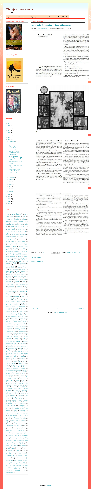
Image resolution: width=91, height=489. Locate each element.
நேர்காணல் (9, 388)
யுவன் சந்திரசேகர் (17, 433)
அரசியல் (15, 249)
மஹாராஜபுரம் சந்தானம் (16, 421)
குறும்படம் (8, 321)
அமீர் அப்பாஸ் (16, 248)
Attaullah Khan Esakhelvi (17, 214)
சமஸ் (19, 339)
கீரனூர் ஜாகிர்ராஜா (11, 316)
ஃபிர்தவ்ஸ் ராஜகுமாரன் (11, 298)
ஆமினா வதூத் (23, 263)
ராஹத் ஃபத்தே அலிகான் (16, 438)
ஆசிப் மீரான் (24, 259)
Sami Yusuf (18, 233)
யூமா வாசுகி (10, 435)
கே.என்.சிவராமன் (21, 324)
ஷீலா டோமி (8, 465)
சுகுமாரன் (10, 355)
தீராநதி (24, 370)
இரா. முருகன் (25, 272)
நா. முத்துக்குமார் (18, 376)
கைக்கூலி (17, 328)
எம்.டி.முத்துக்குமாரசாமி (11, 291)
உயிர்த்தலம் (8, 281)
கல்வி (18, 301)
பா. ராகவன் (15, 393)
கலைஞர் (13, 301)
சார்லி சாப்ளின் (19, 344)
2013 (9, 201)
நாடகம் (17, 380)
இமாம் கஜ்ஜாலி (21, 271)
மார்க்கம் (9, 423)
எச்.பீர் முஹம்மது (24, 284)
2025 (9, 121)
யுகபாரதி (9, 433)
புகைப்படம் (20, 406)
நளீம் (16, 375)
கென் (24, 321)
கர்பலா (22, 299)
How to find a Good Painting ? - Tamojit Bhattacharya (14, 153)
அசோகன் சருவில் (21, 241)
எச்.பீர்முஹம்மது (10, 286)
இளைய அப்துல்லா (11, 274)
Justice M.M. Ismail (10, 224)
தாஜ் (13, 363)
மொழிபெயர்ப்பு (9, 430)
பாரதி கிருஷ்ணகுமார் (13, 396)
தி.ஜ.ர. (7, 365)
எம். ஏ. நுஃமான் (21, 287)
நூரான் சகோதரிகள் (18, 385)
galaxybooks (8, 221)
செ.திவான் (8, 358)
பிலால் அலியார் (10, 405)
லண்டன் (16, 440)
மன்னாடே (23, 420)
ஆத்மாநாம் (18, 261)
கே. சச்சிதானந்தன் (22, 323)
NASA (13, 229)
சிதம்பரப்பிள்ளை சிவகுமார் (22, 346)
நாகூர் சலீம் (22, 378)
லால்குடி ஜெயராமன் (21, 442)
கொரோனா (23, 328)
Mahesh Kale (18, 228)
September (12, 177)
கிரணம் (17, 314)
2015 (9, 196)
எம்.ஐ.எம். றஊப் (21, 289)
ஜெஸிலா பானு (19, 458)
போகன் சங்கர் (12, 415)
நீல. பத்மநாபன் (12, 383)
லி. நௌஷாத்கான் (10, 443)
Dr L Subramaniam (15, 219)
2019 (9, 135)
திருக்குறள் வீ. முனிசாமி (19, 368)
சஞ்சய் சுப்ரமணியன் (12, 336)
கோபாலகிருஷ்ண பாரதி (11, 331)
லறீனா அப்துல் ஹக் (11, 442)
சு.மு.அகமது (24, 353)
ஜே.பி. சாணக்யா (13, 462)
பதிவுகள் (23, 391)
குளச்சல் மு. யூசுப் (13, 319)
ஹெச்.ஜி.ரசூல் (9, 472)
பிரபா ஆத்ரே (18, 401)
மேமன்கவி (25, 427)
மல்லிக (7, 420)
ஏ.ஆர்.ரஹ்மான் (15, 294)
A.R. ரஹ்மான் (16, 213)
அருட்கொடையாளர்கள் (12, 251)
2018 (9, 137)
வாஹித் (17, 450)
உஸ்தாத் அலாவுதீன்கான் (20, 282)
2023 (9, 125)
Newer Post (35, 308)
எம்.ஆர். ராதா (9, 289)
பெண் (15, 410)
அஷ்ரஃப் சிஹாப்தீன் (19, 258)
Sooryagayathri (14, 234)
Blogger (49, 485)
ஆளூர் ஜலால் (25, 264)
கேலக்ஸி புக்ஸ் (9, 328)
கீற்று (19, 316)
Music (9, 229)
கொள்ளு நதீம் (10, 329)
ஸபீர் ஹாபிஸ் (17, 465)
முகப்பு (10, 16)
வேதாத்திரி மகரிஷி (10, 453)
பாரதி (26, 395)
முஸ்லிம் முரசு (9, 427)
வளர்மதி (26, 447)
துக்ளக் (7, 371)
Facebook (24, 219)
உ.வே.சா (10, 279)
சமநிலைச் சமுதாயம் (11, 339)
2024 (9, 123)
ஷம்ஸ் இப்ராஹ (9, 463)
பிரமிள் (24, 401)
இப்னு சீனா (23, 269)
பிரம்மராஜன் (9, 403)
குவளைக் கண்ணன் (23, 318)
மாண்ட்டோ (24, 421)
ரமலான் (17, 435)
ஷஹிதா (16, 463)
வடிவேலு (8, 447)
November (12, 144)
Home (58, 308)
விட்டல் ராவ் (23, 452)
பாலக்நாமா (23, 396)
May (10, 186)
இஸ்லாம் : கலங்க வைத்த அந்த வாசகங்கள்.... (15, 162)
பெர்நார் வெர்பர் (19, 411)
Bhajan (23, 216)
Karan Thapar (19, 224)
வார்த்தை (18, 448)
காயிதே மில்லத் (22, 311)
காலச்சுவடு (9, 313)
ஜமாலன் (20, 455)
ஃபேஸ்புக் (22, 298)
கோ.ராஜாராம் (22, 329)
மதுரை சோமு (16, 418)
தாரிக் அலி (8, 363)
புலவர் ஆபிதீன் (15, 408)
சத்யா (23, 338)
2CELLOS (8, 213)
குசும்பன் (24, 316)
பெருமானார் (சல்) (10, 411)
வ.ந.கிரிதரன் (14, 445)
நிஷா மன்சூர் (24, 381)
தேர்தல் (8, 373)
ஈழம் (26, 277)
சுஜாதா (14, 356)
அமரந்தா (21, 246)
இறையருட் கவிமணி (21, 274)
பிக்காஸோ (14, 400)
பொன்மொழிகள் (24, 413)
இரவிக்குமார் (17, 272)
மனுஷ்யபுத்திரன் (15, 420)
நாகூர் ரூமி (9, 380)
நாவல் (24, 380)
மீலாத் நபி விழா (18, 425)
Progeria (19, 231)
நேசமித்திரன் (22, 386)
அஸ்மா (16, 259)
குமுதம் (7, 318)
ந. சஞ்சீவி (16, 373)
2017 (9, 139)
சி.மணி (26, 344)
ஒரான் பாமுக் (9, 296)
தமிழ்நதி (24, 361)
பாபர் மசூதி (20, 395)
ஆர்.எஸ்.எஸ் (9, 264)
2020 (9, 132)
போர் (20, 415)
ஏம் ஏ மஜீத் (23, 294)
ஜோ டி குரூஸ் (22, 462)
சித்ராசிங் (26, 348)
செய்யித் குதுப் (22, 358)
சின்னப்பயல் (8, 351)
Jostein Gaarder (22, 223)
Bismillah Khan (10, 217)
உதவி (15, 279)
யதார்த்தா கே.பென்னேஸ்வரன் (14, 432)
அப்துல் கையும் (17, 244)
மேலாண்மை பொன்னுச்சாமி (17, 428)
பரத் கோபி (8, 393)
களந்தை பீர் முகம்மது (11, 306)
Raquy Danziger (9, 233)
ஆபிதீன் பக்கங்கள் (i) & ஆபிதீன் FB (56, 16)
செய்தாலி (15, 358)
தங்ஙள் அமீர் (17, 361)
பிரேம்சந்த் (23, 403)
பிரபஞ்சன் (10, 401)
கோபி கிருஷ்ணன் (22, 331)
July (10, 182)
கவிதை (17, 304)
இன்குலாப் (8, 276)
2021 (9, 130)
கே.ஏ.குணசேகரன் (10, 326)
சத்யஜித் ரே (17, 338)
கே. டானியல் (9, 324)
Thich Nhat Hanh (20, 236)
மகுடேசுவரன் (16, 416)
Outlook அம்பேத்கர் (21, 229)
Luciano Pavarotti (9, 228)
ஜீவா (24, 457)
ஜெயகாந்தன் (9, 458)
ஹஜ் (24, 470)
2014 (9, 199)
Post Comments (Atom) (61, 312)
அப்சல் (9, 244)
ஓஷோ (24, 296)
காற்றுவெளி (19, 313)
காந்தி (15, 309)
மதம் (22, 416)
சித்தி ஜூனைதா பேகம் (12, 348)
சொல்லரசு (15, 359)
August (11, 179)
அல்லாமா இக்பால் (21, 254)
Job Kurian (13, 223)
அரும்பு (9, 253)
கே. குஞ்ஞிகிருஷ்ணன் (11, 323)
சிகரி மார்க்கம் (11, 346)
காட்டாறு (16, 308)
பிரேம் (16, 403)
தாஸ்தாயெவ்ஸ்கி (22, 363)
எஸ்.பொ (8, 294)
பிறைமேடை (8, 406)
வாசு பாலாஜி (10, 448)
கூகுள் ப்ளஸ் (17, 321)
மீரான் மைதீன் (9, 425)
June (10, 184)
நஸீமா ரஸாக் (21, 375)
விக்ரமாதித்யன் (9, 452)
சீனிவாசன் (16, 353)
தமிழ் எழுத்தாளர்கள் (36, 16)
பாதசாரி (13, 395)
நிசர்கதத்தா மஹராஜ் (10, 381)
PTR (25, 231)
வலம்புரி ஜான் (19, 447)
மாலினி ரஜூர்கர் (17, 423)
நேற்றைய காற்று (17, 388)
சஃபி (14, 334)
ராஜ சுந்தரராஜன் (18, 437)
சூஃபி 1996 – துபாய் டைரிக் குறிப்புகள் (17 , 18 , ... (16, 158)
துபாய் (13, 371)
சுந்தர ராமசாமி (18, 355)
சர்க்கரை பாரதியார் (10, 341)
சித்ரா (20, 348)
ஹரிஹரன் (17, 470)
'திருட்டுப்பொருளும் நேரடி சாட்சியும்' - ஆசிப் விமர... (14, 170)
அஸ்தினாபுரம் (9, 259)
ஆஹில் (19, 267)
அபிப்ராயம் (16, 243)
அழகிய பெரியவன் (10, 256)
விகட (24, 450)
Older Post (81, 308)
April (10, 189)
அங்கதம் (22, 239)
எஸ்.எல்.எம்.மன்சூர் (21, 293)
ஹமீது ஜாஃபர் (19, 469)
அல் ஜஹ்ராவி (11, 254)
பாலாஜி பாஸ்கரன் (18, 398)
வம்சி (13, 447)
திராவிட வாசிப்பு (16, 366)
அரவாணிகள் (23, 249)
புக (14, 406)
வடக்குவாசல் (23, 445)
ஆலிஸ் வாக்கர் (16, 264)
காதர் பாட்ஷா (23, 308)
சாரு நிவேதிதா (10, 344)
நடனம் (23, 373)
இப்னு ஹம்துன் (10, 271)
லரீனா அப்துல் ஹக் (23, 440)
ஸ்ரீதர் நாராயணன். (18, 467)
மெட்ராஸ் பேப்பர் (17, 427)
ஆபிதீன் (13, 263)
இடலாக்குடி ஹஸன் (14, 269)
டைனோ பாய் (9, 361)
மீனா (25, 425)
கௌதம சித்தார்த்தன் (17, 333)
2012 (9, 203)
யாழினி (26, 432)
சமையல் (24, 339)
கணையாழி (9, 299)
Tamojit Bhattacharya (42, 28)
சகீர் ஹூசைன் (22, 334)
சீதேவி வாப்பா (18, 351)
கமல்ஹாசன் (16, 299)
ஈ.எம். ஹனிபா (18, 277)
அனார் (19, 256)
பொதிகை (17, 413)
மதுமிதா (9, 418)
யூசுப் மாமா (25, 433)
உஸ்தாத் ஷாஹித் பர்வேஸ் (12, 284)
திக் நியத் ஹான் (15, 365)
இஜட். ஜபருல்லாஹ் (19, 276)
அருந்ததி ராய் (24, 251)
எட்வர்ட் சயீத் (19, 286)
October (11, 175)
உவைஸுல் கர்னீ (9, 282)
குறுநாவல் (23, 319)
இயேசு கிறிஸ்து (9, 272)
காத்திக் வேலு (9, 309)
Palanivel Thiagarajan (10, 231)
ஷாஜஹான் (23, 463)
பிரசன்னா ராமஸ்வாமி (22, 400)
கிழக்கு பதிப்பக (24, 314)
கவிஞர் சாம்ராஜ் (18, 303)
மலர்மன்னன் (23, 418)
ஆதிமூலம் (10, 261)
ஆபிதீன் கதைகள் (21, 16)
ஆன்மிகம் (10, 267)
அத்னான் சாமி (9, 243)
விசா (16, 452)
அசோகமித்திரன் (10, 241)
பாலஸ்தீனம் (8, 398)
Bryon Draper (19, 217)
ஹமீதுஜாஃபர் (9, 470)
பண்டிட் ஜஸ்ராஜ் (14, 391)
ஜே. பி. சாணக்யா (18, 460)
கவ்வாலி (23, 304)
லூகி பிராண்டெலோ (19, 443)
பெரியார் (22, 410)
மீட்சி (25, 423)
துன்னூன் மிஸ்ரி (22, 371)
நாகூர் (15, 378)
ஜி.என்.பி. (16, 457)
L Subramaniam (13, 226)
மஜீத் (7, 422)
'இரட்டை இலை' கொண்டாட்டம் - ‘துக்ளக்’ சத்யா (14, 147)
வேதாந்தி (19, 453)
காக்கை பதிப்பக (9, 308)
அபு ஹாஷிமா (24, 243)
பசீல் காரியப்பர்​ (16, 390)
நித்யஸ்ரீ (18, 381)
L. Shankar (23, 226)
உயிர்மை (16, 281)
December (12, 141)
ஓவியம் (80, 252)
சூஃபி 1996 (22, 356)
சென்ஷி (8, 360)
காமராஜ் (14, 311)
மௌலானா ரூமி (21, 430)
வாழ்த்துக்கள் (25, 448)
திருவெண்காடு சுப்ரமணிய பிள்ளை (13, 370)
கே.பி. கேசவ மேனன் (21, 326)
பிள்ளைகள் (22, 405)
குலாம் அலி (14, 318)
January (11, 191)
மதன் (26, 416)
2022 (9, 128)
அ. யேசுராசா (21, 238)
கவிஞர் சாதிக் (9, 303)
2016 (9, 194)
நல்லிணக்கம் (9, 375)
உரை (24, 281)
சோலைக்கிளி (23, 359)
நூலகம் (14, 386)
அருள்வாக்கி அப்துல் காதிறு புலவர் (20, 253)
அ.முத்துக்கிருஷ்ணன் (10, 239)
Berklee (18, 216)
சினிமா (21, 350)
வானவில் (10, 450)
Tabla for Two (23, 234)
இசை (25, 267)
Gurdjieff (15, 221)
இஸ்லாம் (8, 277)
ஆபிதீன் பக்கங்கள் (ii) (21, 9)
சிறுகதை (11, 350)
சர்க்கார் (18, 341)
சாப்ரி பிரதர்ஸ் (23, 343)
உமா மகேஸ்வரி (22, 279)
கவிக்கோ (24, 301)
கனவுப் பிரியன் (22, 306)
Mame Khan (24, 228)
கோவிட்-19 (8, 333)
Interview (21, 221)
